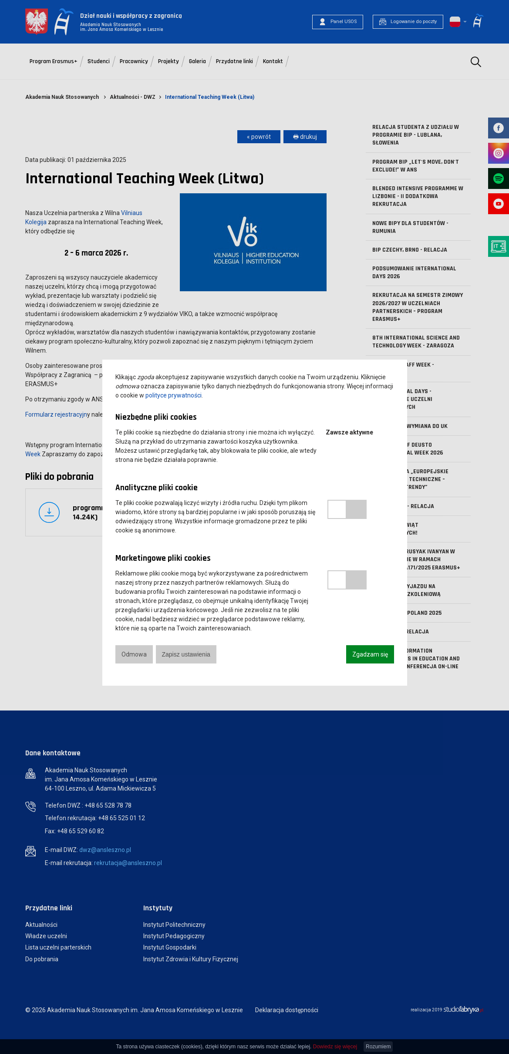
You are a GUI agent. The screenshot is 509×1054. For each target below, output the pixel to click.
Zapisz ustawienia (186, 654)
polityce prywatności (173, 395)
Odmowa (134, 654)
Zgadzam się (370, 654)
